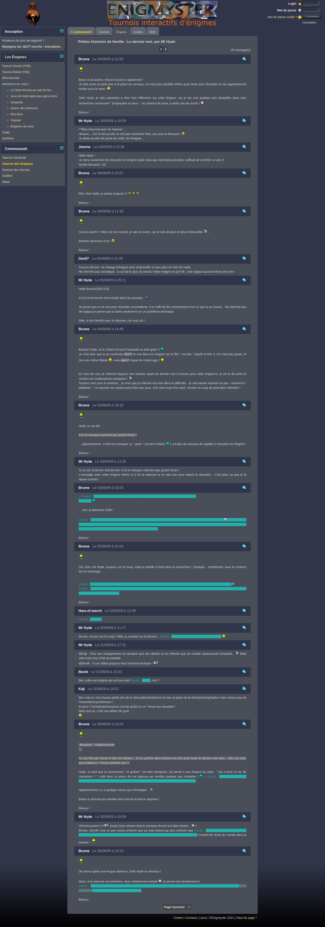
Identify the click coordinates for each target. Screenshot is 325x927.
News (6, 181)
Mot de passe (289, 10)
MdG (153, 32)
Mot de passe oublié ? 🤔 (285, 17)
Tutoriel (15, 120)
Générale (104, 32)
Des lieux (16, 114)
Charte (178, 917)
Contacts (191, 917)
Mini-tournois (10, 78)
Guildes (7, 175)
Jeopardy (16, 102)
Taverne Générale (14, 157)
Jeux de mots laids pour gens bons (33, 96)
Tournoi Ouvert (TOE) (16, 66)
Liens (203, 917)
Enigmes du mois (22, 126)
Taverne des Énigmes (17, 163)
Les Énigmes (15, 57)
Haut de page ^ (246, 917)
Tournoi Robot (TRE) (16, 72)
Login (295, 3)
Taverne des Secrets (16, 170)
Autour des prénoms (24, 108)
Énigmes (121, 32)
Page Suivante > (177, 907)
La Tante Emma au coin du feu (30, 90)
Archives (8, 138)
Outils (6, 132)
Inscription (309, 22)
